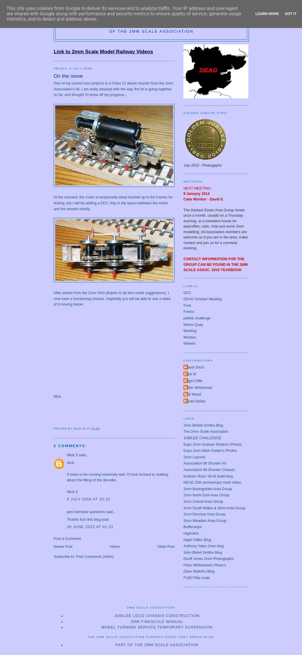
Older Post (166, 547)
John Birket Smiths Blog (202, 552)
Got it (291, 13)
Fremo (188, 312)
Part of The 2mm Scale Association (156, 645)
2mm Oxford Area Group (203, 502)
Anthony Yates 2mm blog (203, 546)
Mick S (72, 455)
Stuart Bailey (195, 401)
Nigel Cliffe (193, 381)
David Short (194, 367)
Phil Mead (193, 394)
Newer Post (63, 547)
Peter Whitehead (198, 388)
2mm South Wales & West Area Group (214, 508)
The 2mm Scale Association (205, 432)
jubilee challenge (197, 318)
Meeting (189, 331)
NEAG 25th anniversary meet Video (212, 482)
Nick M (190, 374)
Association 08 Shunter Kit (204, 463)
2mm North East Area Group (206, 495)
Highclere (191, 533)
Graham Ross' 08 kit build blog (208, 476)
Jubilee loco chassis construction (157, 616)
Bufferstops (192, 527)
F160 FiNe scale (196, 578)
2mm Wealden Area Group (204, 521)
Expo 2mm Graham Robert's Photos (212, 444)
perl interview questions (86, 512)
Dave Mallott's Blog (198, 571)
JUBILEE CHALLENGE (202, 438)
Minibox (189, 337)
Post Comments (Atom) (95, 557)
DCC (187, 293)
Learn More (267, 13)
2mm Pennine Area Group (204, 514)
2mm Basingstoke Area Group (207, 489)
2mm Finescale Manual (156, 622)
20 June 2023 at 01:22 (90, 527)
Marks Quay (193, 325)
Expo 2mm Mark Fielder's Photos (210, 451)
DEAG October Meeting (202, 299)
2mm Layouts (194, 457)
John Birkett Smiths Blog (203, 425)
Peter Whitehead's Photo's (204, 565)
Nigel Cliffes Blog (197, 540)
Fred (187, 306)
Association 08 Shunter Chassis (209, 470)
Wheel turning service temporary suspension (156, 627)
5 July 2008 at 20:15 (88, 499)
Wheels (189, 343)
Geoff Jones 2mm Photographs (208, 559)
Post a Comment (67, 539)
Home (115, 547)
